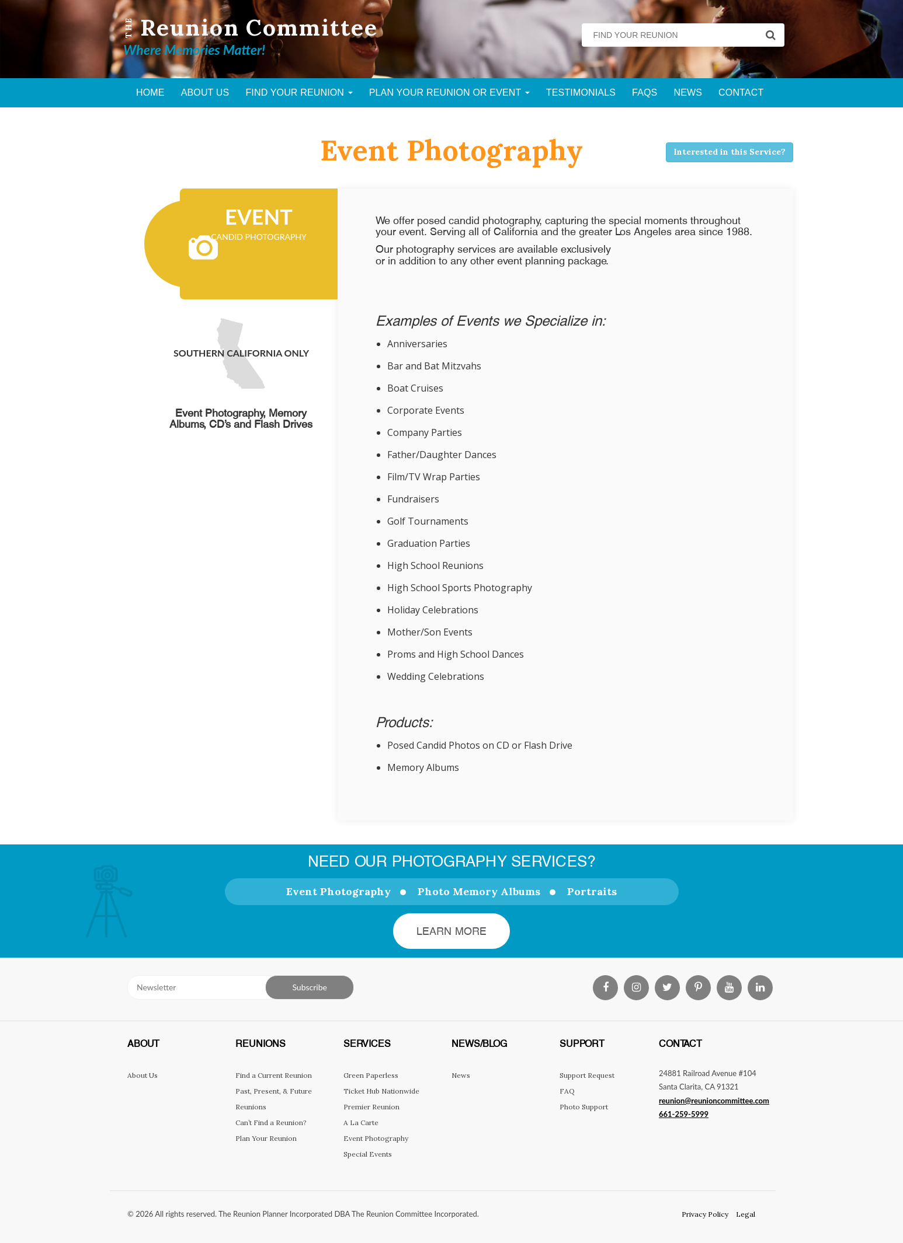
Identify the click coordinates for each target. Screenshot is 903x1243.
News (687, 92)
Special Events (367, 1154)
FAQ (567, 1091)
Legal (745, 1214)
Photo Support (584, 1106)
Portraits (592, 891)
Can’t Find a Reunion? (271, 1122)
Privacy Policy (705, 1214)
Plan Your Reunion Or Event (449, 92)
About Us (205, 92)
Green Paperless (370, 1075)
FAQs (644, 92)
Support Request (587, 1075)
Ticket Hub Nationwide (381, 1091)
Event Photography (338, 891)
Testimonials (581, 92)
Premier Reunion (371, 1106)
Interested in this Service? (729, 151)
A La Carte (360, 1122)
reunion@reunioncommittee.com (714, 1100)
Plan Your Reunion (266, 1138)
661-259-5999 (683, 1114)
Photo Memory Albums (479, 891)
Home (150, 92)
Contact (740, 92)
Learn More (451, 931)
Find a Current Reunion (273, 1075)
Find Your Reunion (298, 92)
